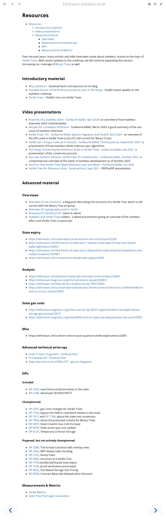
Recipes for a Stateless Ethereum (49, 127)
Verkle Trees (29, 60)
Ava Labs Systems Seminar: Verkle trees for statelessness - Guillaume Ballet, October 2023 (83, 157)
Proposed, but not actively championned (48, 440)
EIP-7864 (34, 420)
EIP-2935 (34, 389)
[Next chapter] (155, 510)
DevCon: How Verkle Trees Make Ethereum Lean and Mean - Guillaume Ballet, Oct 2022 (81, 164)
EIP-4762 (34, 409)
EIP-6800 (34, 459)
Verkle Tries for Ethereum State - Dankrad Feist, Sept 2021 (64, 168)
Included (27, 382)
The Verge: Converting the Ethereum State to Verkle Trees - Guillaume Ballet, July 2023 (81, 149)
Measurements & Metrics (57, 50)
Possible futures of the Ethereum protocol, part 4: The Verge (65, 90)
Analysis (28, 269)
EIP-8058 (34, 474)
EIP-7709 (34, 413)
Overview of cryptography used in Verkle (53, 209)
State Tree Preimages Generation (49, 496)
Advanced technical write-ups (59, 43)
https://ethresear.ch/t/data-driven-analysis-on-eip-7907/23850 (66, 284)
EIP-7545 (34, 466)
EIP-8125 (34, 431)
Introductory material (48, 27)
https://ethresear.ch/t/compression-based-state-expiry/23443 (66, 258)
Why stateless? (38, 86)
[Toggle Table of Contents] (5, 4)
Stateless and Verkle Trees (45, 217)
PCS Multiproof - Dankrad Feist (47, 358)
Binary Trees (63, 64)
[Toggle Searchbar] (19, 4)
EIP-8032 (34, 470)
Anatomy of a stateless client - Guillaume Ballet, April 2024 (64, 119)
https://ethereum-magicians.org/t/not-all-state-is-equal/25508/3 (68, 280)
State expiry (31, 232)
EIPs (44, 46)
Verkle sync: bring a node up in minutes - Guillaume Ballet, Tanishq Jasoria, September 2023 (84, 142)
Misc (25, 329)
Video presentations (47, 31)
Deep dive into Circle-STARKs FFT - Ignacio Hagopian (60, 362)
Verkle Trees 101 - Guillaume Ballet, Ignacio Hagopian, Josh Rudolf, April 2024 (75, 134)
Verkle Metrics (37, 492)
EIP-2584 (34, 447)
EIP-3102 (34, 455)
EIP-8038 (34, 427)
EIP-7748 (50, 416)
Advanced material (46, 35)
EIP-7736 (34, 462)
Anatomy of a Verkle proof (45, 213)
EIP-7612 (34, 416)
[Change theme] (12, 4)
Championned (31, 402)
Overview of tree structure (45, 202)
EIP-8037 (34, 424)
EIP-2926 (34, 451)
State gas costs (33, 303)
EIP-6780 (34, 393)
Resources (35, 15)
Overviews (48, 39)
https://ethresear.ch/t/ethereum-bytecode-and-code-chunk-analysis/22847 (74, 276)
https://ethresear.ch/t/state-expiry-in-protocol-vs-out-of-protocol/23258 (72, 239)
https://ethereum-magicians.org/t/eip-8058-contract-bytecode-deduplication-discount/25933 (85, 317)
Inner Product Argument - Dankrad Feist (53, 354)
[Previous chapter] (10, 510)
